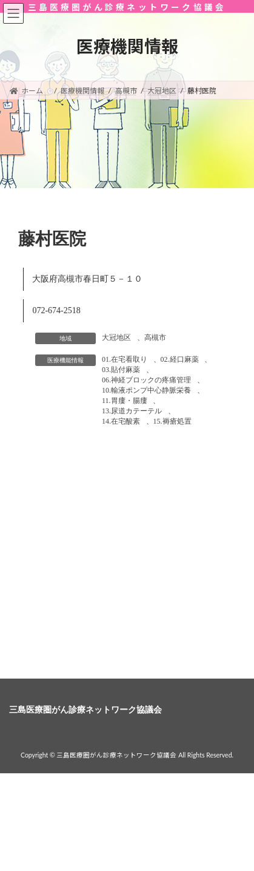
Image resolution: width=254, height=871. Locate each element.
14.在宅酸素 (121, 421)
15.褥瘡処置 (172, 421)
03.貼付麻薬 (121, 369)
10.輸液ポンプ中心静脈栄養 (146, 390)
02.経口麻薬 (180, 359)
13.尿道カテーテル (132, 411)
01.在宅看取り (124, 359)
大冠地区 (116, 337)
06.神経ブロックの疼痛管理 (146, 380)
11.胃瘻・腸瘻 (124, 400)
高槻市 (155, 337)
